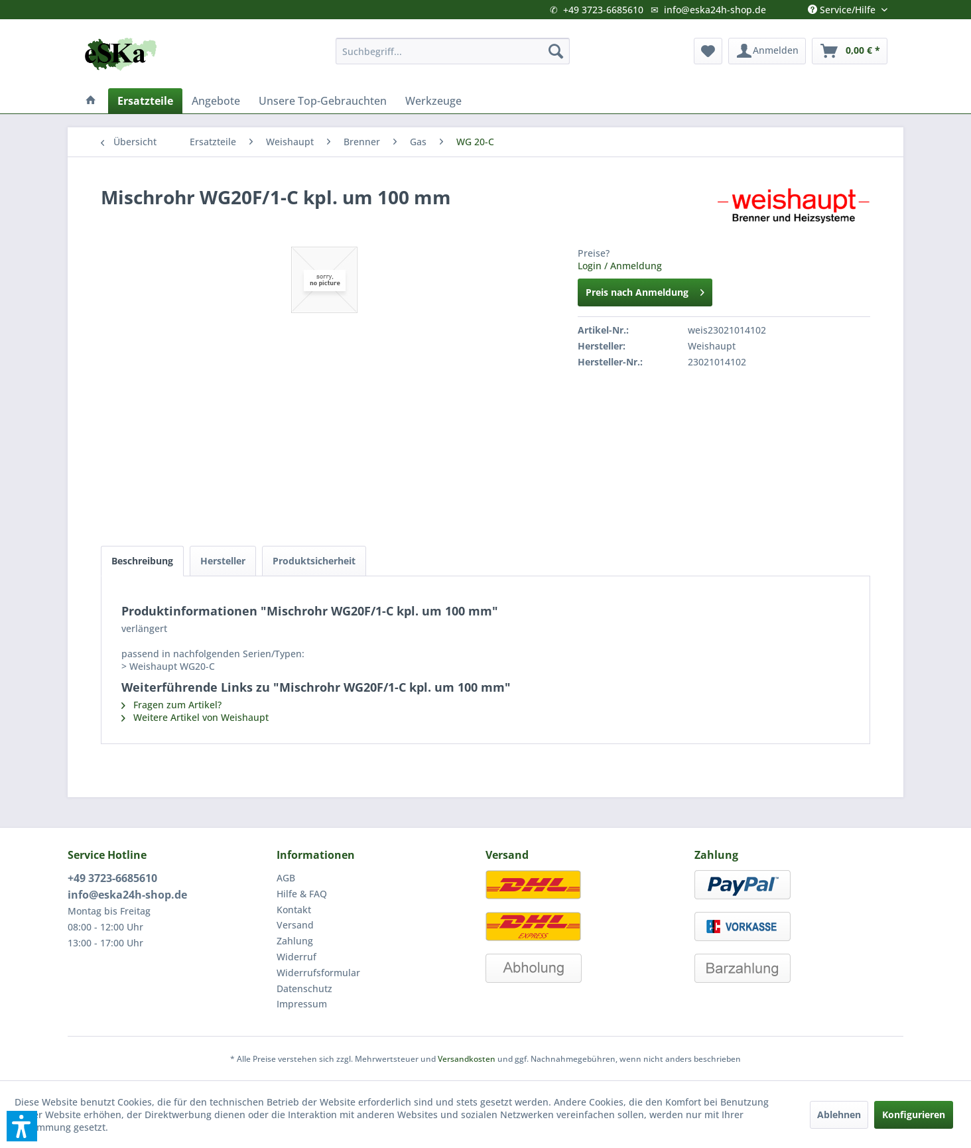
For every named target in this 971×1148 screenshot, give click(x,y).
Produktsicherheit (314, 560)
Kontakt (294, 909)
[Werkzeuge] (433, 100)
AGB (286, 877)
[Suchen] (556, 51)
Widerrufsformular (318, 972)
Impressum (302, 1003)
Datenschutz (304, 988)
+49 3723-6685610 (603, 9)
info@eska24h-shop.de (715, 9)
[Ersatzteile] (145, 100)
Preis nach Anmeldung (645, 290)
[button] (22, 1126)
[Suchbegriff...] (453, 51)
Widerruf (296, 956)
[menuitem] (453, 51)
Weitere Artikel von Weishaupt (195, 717)
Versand (295, 925)
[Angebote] (215, 100)
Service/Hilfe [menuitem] (843, 6)
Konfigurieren (913, 1114)
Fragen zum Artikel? (171, 704)
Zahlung (295, 940)
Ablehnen (839, 1114)
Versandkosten (466, 1058)
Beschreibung (142, 560)
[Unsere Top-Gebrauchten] (322, 100)
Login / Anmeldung (620, 265)
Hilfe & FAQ (302, 893)
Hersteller (222, 560)
